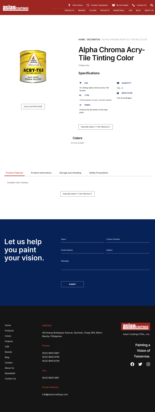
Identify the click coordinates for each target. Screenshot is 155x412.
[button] (33, 106)
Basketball (119, 10)
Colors (92, 10)
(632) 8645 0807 (50, 353)
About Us (149, 10)
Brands (81, 10)
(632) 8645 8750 (50, 357)
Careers (9, 362)
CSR (130, 10)
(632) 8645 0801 (50, 377)
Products (69, 10)
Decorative (93, 39)
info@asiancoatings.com (55, 394)
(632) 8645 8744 (50, 361)
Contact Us (10, 378)
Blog (138, 10)
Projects (105, 10)
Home (81, 39)
